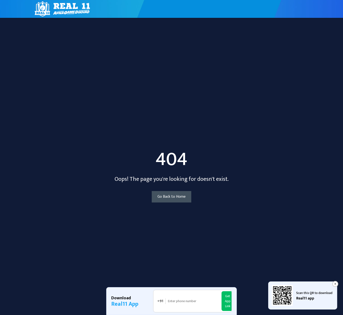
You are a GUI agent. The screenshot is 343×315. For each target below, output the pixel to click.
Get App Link (228, 301)
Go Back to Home (171, 196)
